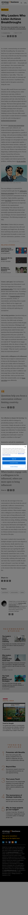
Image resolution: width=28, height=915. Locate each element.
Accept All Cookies (14, 462)
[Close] (25, 446)
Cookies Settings (14, 466)
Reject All (14, 458)
